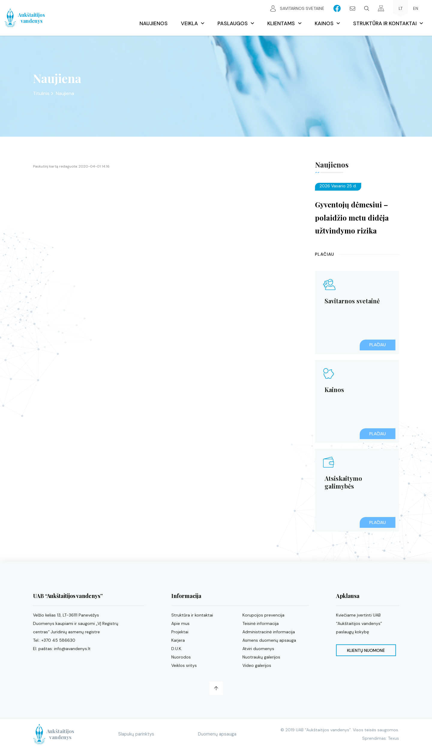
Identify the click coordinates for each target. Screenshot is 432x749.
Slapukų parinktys (141, 734)
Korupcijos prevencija (263, 615)
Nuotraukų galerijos (261, 657)
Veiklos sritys (184, 665)
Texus (393, 738)
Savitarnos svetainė (297, 8)
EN (415, 8)
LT (401, 8)
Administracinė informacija (268, 632)
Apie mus (180, 623)
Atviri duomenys (258, 648)
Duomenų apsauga (220, 734)
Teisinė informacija (260, 623)
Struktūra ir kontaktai (385, 23)
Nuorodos (181, 657)
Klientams (281, 23)
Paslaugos (233, 23)
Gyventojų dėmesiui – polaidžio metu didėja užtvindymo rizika (352, 217)
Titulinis (41, 93)
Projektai (179, 632)
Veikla (189, 23)
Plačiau (324, 254)
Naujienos (154, 23)
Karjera (178, 640)
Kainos (324, 23)
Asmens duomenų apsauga (269, 640)
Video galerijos (256, 665)
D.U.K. (176, 648)
